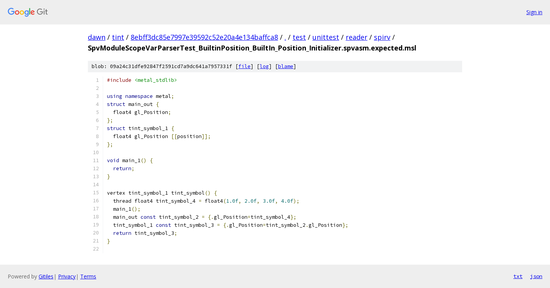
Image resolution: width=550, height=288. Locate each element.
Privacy (67, 276)
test (299, 37)
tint (118, 37)
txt (517, 276)
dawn (96, 37)
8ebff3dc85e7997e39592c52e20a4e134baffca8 (204, 37)
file (244, 66)
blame (285, 66)
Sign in (534, 12)
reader (356, 37)
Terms (88, 276)
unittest (325, 37)
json (536, 276)
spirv (382, 37)
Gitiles (46, 276)
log (264, 66)
